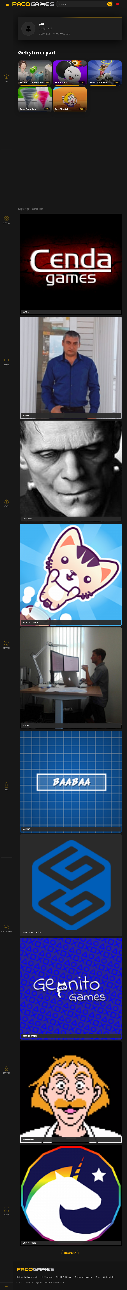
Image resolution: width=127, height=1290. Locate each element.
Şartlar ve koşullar (83, 1277)
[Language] (119, 4)
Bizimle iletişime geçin (27, 1277)
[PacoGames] (35, 1269)
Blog (98, 1277)
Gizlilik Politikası (63, 1277)
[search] (109, 4)
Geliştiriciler (109, 1277)
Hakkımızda (47, 1277)
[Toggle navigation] (7, 5)
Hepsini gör (70, 1252)
